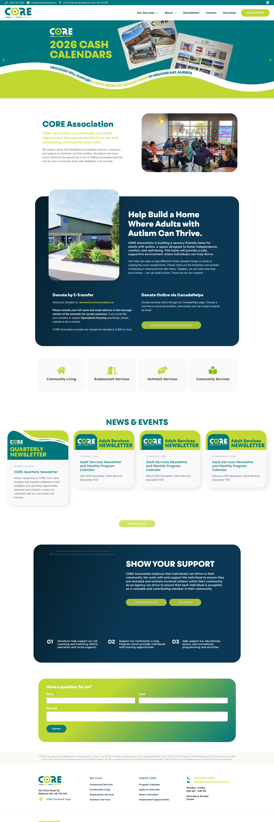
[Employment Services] (112, 370)
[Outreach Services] (162, 370)
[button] (4, 60)
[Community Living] (61, 370)
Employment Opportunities (154, 799)
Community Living (61, 379)
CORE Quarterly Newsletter (36, 472)
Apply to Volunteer (149, 789)
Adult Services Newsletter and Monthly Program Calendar (100, 466)
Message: (53, 708)
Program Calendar (149, 784)
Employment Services (111, 379)
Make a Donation (148, 794)
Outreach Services (162, 379)
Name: (51, 694)
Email (143, 694)
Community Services (212, 379)
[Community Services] (213, 370)
